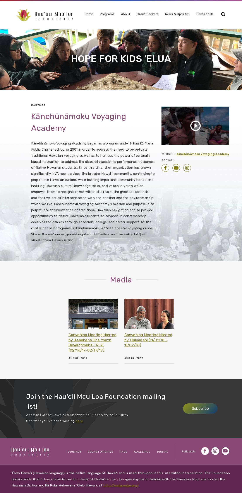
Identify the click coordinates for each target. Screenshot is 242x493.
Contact (74, 451)
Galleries (142, 451)
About (125, 14)
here (79, 421)
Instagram (187, 168)
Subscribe (200, 408)
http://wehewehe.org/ (121, 485)
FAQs (123, 451)
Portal (162, 451)
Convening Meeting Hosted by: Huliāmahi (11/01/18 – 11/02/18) (148, 340)
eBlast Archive (100, 451)
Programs (107, 14)
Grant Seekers (148, 14)
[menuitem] (89, 16)
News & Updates (177, 14)
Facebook (165, 168)
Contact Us (205, 14)
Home (89, 14)
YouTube (176, 168)
